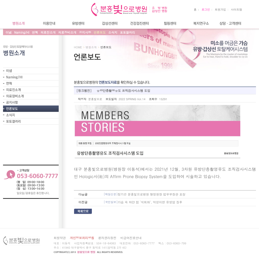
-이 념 (31, 71)
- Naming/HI (31, 77)
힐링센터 (170, 23)
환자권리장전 (107, 238)
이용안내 (48, 23)
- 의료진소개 (31, 90)
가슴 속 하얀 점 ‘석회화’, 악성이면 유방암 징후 (143, 202)
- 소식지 (31, 115)
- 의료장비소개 (31, 96)
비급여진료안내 (131, 238)
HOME (78, 47)
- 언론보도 (31, 108)
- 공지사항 (31, 102)
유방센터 (79, 23)
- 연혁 (31, 83)
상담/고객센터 (230, 23)
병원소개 (18, 23)
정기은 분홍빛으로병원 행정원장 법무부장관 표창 (144, 194)
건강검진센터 (139, 23)
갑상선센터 (109, 23)
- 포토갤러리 (31, 121)
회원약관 (60, 238)
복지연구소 (200, 23)
